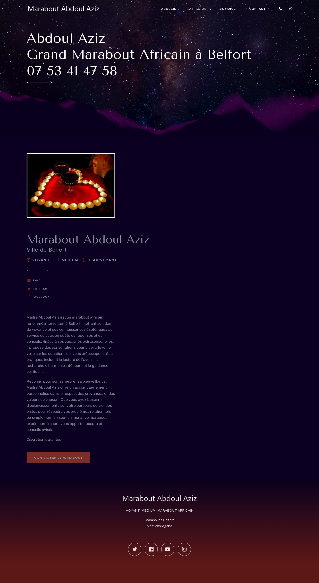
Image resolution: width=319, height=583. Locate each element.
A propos (197, 8)
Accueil (168, 8)
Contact (257, 8)
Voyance (228, 8)
